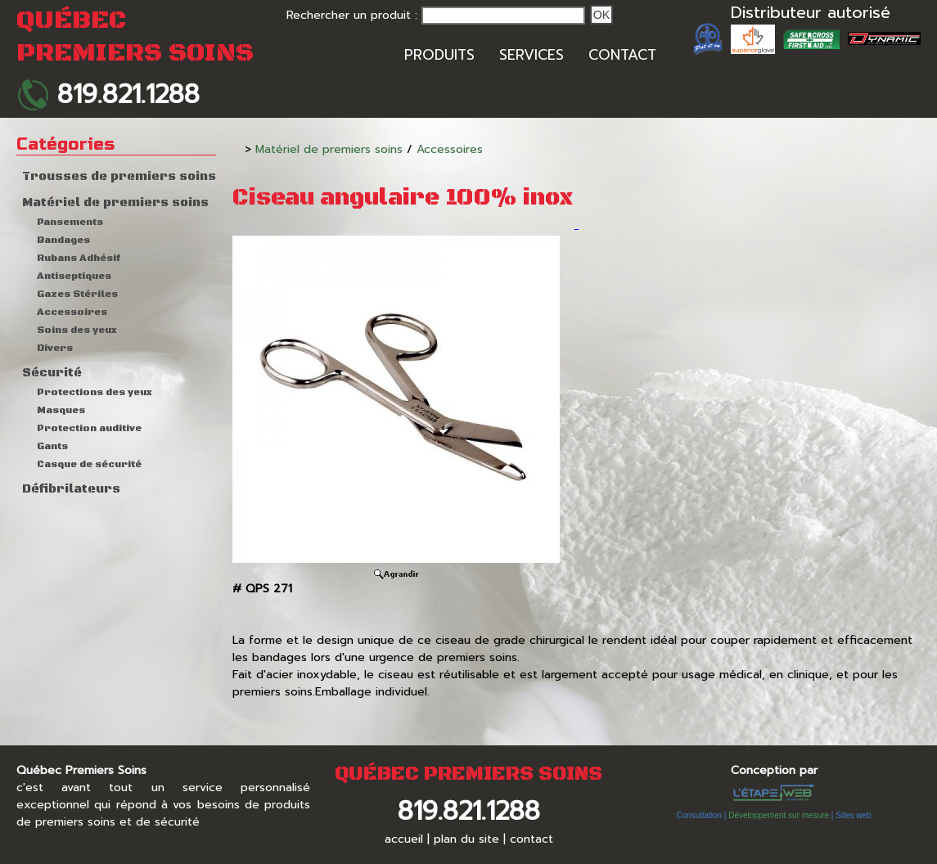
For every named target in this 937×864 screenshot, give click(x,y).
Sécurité (52, 373)
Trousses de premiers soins (119, 176)
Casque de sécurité (89, 464)
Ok (601, 14)
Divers (55, 348)
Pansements (70, 222)
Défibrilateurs (71, 489)
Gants (52, 446)
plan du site (466, 839)
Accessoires (72, 312)
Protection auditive (89, 428)
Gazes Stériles (77, 294)
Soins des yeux (77, 330)
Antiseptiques (74, 276)
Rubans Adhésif (78, 258)
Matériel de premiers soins (115, 203)
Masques (61, 410)
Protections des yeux (94, 392)
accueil (404, 839)
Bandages (63, 240)
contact (531, 839)
